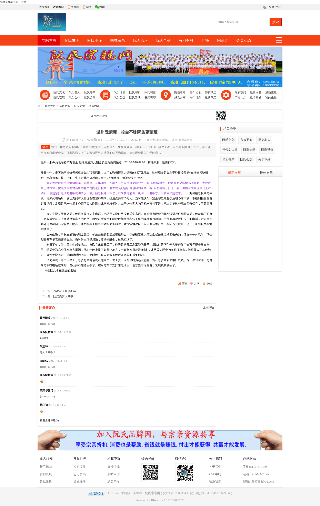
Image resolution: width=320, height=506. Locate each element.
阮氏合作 (74, 97)
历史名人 (264, 140)
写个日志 (195, 97)
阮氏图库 (94, 40)
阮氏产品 (163, 40)
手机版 (75, 7)
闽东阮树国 (46, 332)
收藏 (209, 283)
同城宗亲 (117, 40)
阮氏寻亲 (90, 92)
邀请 (184, 283)
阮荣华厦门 (46, 390)
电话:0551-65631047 (256, 474)
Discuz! (156, 500)
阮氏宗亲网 (39, 106)
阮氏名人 (74, 92)
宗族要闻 (246, 140)
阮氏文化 (59, 92)
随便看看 (180, 92)
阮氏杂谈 (135, 97)
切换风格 (264, 7)
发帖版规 (46, 474)
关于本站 (264, 159)
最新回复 (255, 92)
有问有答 (186, 40)
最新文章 (234, 172)
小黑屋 (137, 493)
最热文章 (266, 172)
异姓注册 (79, 481)
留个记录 (195, 92)
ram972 (44, 360)
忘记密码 (79, 474)
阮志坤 (44, 346)
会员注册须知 (99, 116)
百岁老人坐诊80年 (64, 291)
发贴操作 (79, 466)
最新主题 (271, 92)
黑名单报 (113, 481)
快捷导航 (279, 41)
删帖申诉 (113, 474)
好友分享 (180, 97)
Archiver (112, 493)
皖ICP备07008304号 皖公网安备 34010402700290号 (196, 493)
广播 (205, 40)
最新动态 (210, 97)
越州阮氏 (45, 317)
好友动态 (210, 92)
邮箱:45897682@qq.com (258, 481)
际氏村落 (150, 92)
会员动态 (243, 40)
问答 (89, 7)
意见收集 (46, 481)
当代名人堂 (230, 149)
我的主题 (271, 97)
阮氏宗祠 (135, 92)
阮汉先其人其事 (63, 296)
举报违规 (113, 466)
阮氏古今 (71, 40)
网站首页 (49, 40)
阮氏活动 (119, 92)
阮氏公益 (119, 97)
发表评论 (208, 307)
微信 (102, 7)
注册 (278, 7)
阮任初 (44, 404)
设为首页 (44, 7)
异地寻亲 (228, 159)
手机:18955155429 (255, 466)
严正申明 (215, 474)
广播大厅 (240, 97)
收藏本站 (58, 7)
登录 (271, 7)
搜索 (275, 22)
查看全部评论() (49, 420)
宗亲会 (222, 40)
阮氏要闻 (90, 97)
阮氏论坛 (140, 40)
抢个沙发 (255, 97)
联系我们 (215, 481)
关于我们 (215, 466)
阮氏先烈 (249, 149)
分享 (196, 283)
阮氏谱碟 (59, 97)
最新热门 (240, 92)
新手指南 (46, 466)
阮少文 (80, 139)
